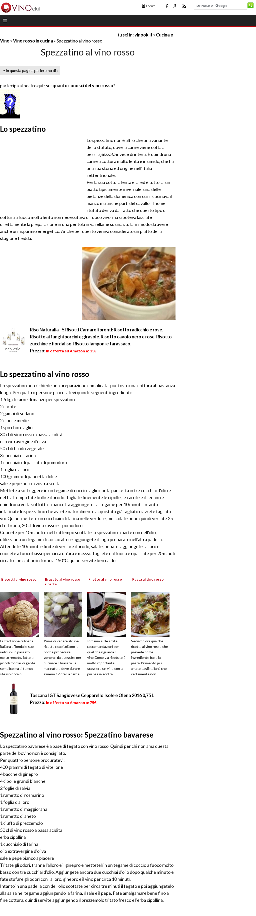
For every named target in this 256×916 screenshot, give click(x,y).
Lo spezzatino (23, 128)
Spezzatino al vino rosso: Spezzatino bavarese (77, 734)
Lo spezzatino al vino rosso (44, 373)
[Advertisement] (58, 34)
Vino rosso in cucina (33, 40)
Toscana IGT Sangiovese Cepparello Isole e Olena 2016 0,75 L (92, 695)
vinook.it (143, 34)
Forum (149, 6)
